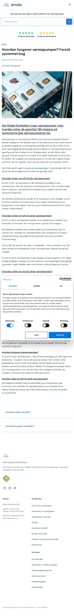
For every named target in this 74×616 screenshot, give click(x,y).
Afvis (36, 335)
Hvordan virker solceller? (18, 412)
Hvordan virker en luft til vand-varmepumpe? (27, 215)
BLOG (4, 44)
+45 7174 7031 (14, 509)
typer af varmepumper (37, 168)
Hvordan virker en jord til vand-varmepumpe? (27, 271)
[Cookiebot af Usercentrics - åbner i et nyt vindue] (61, 279)
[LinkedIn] (10, 488)
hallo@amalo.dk (13, 504)
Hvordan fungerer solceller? (20, 426)
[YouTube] (15, 488)
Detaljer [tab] (37, 286)
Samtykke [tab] (13, 286)
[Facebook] (5, 488)
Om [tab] (61, 286)
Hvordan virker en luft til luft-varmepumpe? (26, 178)
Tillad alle (60, 335)
